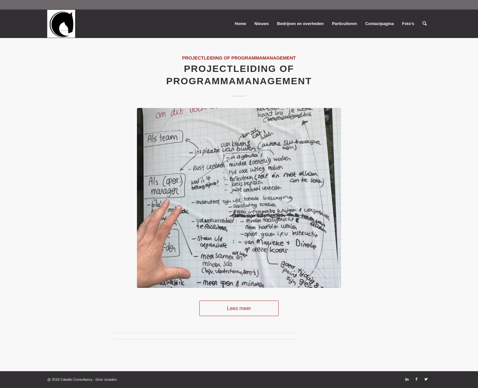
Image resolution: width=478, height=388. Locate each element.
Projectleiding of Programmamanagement (239, 57)
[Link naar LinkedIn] (407, 379)
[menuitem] (240, 24)
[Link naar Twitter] (426, 379)
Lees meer (239, 308)
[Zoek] (424, 24)
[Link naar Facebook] (416, 379)
